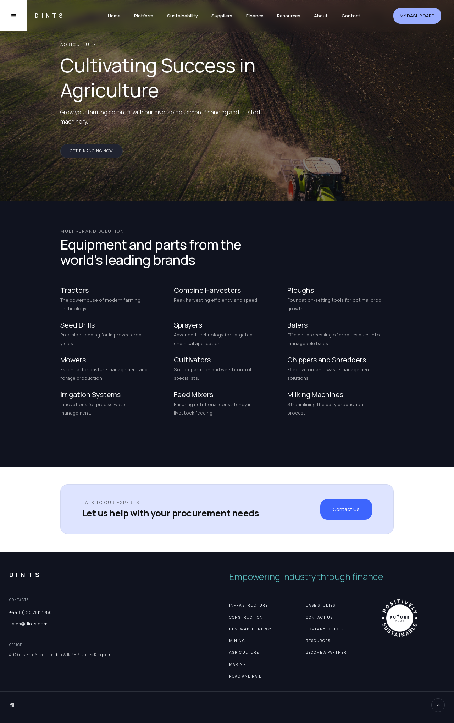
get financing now (91, 150)
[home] (48, 16)
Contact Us (346, 509)
